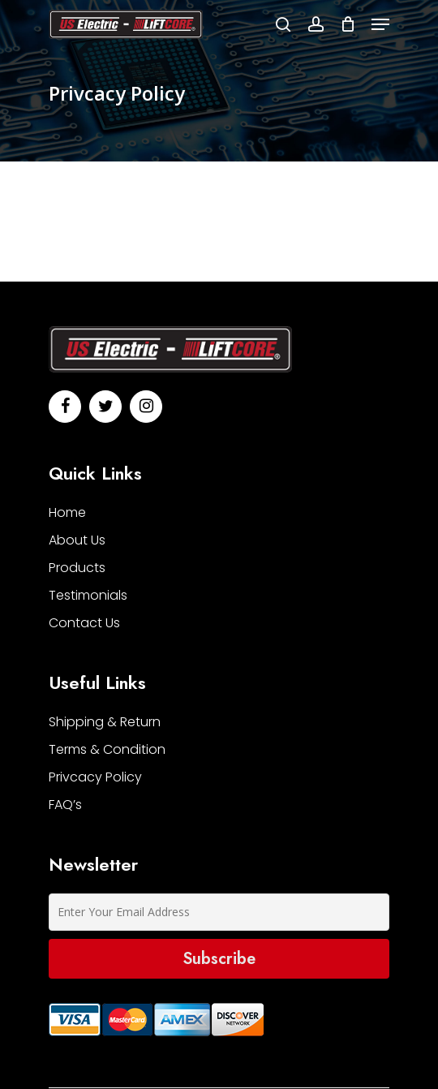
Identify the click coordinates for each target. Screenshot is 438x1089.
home (67, 512)
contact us (84, 622)
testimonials (88, 595)
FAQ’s (65, 804)
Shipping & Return (105, 721)
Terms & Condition (107, 749)
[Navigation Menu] (380, 24)
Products (77, 567)
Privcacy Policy (95, 777)
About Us (77, 540)
